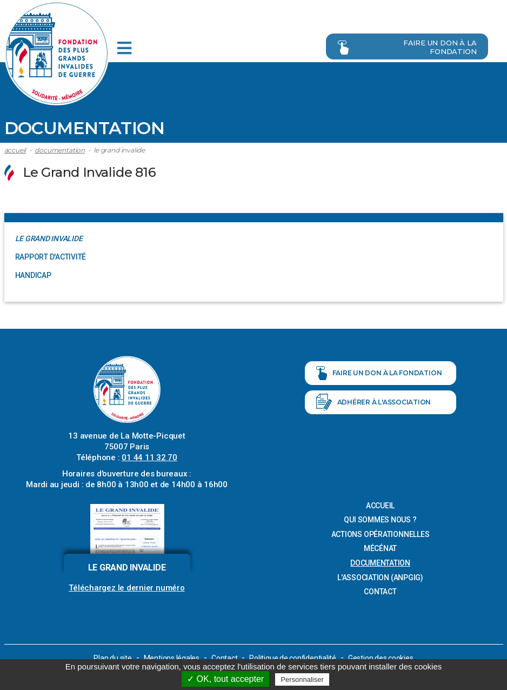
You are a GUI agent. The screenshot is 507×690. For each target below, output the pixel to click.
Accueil (15, 149)
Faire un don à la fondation (405, 46)
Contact (380, 591)
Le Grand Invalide (119, 149)
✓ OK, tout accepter (225, 679)
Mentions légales (171, 657)
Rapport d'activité (50, 256)
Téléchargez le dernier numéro (126, 587)
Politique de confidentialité (293, 657)
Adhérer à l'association (373, 402)
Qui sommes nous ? (380, 519)
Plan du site (112, 657)
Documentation (60, 149)
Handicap (33, 274)
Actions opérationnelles (380, 533)
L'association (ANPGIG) (380, 577)
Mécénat (380, 548)
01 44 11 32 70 (149, 457)
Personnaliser (302, 679)
